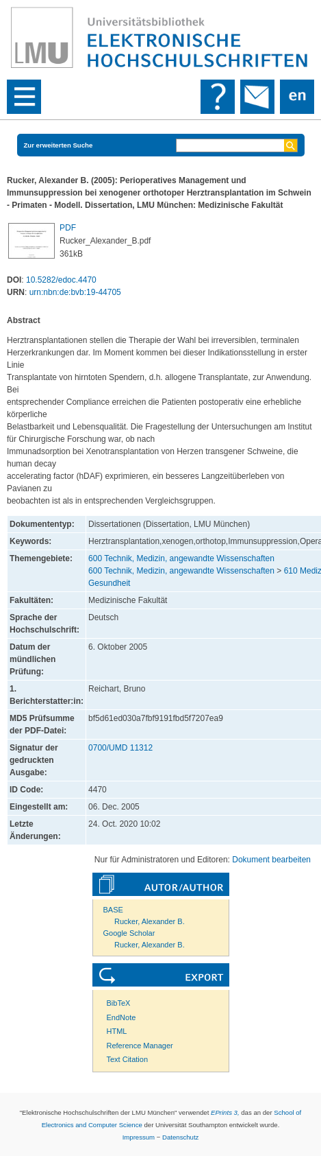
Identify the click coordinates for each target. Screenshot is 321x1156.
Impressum (139, 1137)
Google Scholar (129, 933)
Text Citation (128, 1059)
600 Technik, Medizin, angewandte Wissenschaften (181, 558)
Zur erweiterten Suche (58, 145)
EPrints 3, (225, 1112)
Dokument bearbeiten (271, 859)
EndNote (121, 1017)
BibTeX (119, 1003)
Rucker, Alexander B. (149, 921)
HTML (117, 1031)
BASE (113, 910)
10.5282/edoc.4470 (61, 280)
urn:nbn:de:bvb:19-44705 (75, 292)
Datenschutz (180, 1137)
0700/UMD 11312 (120, 748)
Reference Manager (140, 1045)
